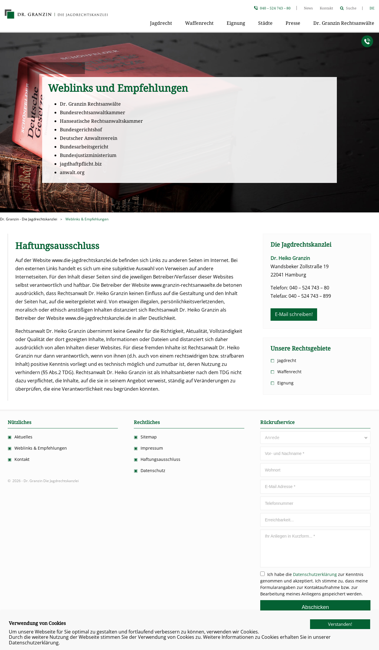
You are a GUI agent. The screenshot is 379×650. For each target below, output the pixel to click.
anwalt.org (72, 172)
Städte (265, 23)
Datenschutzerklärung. (34, 642)
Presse (293, 23)
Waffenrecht (199, 23)
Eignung (236, 23)
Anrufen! (367, 41)
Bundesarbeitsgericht (84, 147)
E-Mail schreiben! (294, 314)
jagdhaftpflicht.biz (81, 164)
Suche (351, 8)
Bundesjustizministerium (88, 155)
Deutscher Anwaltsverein (88, 138)
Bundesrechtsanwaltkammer (92, 112)
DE (372, 8)
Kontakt (326, 8)
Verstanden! (331, 633)
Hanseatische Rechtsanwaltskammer (101, 121)
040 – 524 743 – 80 (275, 8)
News (308, 8)
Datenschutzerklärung (315, 574)
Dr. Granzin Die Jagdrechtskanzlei (56, 14)
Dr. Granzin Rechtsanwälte (343, 23)
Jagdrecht (161, 23)
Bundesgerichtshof (81, 129)
